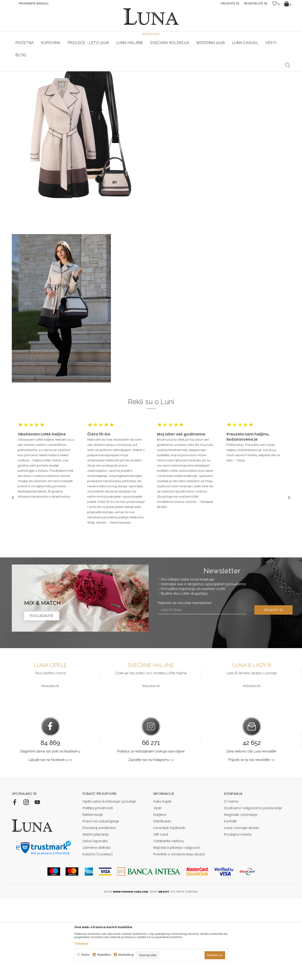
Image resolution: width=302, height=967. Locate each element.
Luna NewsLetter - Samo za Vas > (152, 71)
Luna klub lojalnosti (169, 895)
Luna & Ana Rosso (244, 71)
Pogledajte (50, 754)
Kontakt (230, 889)
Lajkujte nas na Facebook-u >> (50, 827)
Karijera (159, 882)
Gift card (160, 902)
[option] (58, 71)
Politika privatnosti (98, 876)
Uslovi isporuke (95, 908)
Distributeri (162, 889)
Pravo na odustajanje (101, 889)
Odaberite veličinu (168, 908)
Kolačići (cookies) (98, 922)
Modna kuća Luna (25, 78)
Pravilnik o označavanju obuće (179, 922)
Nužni (85, 954)
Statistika (104, 954)
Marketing (126, 954)
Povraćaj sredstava (99, 895)
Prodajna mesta (238, 902)
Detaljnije (81, 943)
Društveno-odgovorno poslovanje (253, 876)
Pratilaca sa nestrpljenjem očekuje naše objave (151, 819)
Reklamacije (93, 882)
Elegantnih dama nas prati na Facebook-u (50, 819)
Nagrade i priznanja (240, 882)
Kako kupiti (162, 869)
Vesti (157, 876)
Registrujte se (256, 3)
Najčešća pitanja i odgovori (176, 915)
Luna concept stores (241, 895)
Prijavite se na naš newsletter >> (251, 827)
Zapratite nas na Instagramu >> (151, 827)
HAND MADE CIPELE (58, 71)
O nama (231, 869)
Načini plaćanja (96, 902)
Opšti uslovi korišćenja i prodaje (109, 869)
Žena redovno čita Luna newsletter (251, 819)
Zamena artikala (96, 915)
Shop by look (51, 78)
